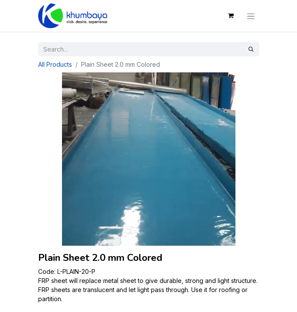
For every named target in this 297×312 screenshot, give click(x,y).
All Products (55, 64)
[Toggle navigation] (250, 15)
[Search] (251, 49)
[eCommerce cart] (231, 15)
